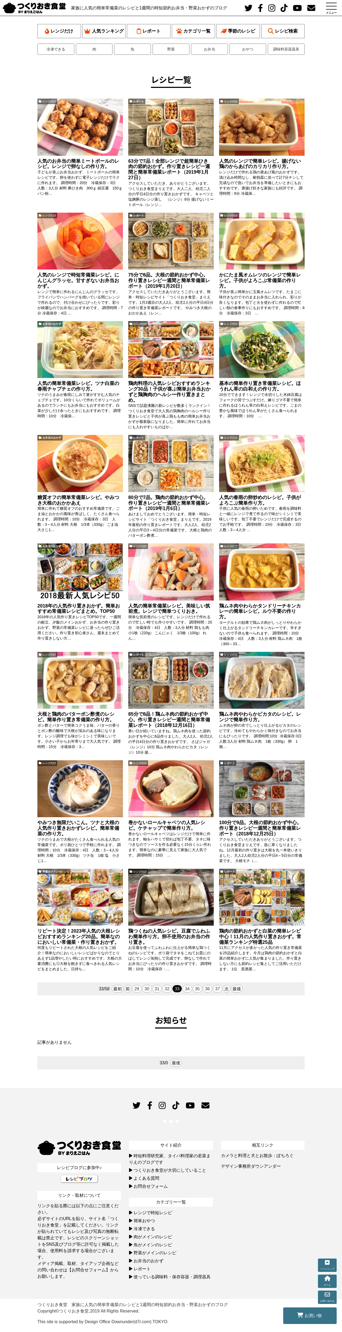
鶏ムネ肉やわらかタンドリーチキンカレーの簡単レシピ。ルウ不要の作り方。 (260, 611)
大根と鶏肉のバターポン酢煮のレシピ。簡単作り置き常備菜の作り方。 (75, 716)
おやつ (247, 49)
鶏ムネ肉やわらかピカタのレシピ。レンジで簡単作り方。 (260, 716)
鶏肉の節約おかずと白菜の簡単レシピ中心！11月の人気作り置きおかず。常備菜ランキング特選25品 (260, 936)
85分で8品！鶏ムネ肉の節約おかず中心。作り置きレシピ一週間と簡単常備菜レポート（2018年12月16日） (169, 719)
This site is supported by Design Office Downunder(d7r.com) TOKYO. (103, 1321)
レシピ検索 (283, 31)
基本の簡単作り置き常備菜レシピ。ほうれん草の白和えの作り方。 (260, 386)
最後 (236, 989)
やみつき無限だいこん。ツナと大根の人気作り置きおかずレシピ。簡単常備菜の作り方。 (78, 828)
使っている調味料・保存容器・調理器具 (172, 1277)
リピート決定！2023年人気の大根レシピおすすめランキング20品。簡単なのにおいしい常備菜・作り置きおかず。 (78, 936)
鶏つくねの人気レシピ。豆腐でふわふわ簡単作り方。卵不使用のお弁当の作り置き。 (169, 936)
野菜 (171, 49)
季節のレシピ (238, 31)
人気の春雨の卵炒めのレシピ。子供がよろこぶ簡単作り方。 (260, 500)
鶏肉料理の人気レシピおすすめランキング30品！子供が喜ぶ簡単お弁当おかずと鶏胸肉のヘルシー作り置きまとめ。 (169, 392)
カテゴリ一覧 (193, 31)
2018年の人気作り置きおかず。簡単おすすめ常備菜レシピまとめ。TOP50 (78, 608)
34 (187, 989)
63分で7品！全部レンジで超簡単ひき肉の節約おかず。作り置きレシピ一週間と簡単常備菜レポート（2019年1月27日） (169, 169)
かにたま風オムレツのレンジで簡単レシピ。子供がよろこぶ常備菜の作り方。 (260, 280)
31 (157, 989)
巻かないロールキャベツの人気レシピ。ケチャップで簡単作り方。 (166, 825)
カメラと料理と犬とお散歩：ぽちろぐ (257, 1155)
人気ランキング (104, 31)
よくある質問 (146, 1178)
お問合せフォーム (151, 1186)
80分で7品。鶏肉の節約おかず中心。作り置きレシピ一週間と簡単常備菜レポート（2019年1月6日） (169, 503)
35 (197, 989)
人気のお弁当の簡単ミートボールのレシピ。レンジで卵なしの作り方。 (78, 163)
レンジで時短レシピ (153, 1212)
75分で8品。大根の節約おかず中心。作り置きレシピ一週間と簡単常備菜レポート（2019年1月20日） (169, 280)
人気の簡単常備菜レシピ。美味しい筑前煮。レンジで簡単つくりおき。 (169, 608)
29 (136, 989)
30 (147, 989)
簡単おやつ (144, 1220)
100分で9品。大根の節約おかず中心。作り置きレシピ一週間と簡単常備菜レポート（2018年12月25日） (260, 828)
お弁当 (209, 49)
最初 (117, 989)
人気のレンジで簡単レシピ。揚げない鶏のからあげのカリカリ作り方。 (260, 163)
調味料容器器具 (286, 49)
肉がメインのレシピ (153, 1236)
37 (217, 989)
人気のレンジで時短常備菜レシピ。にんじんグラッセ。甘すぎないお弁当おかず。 (78, 280)
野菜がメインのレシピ (55, 871)
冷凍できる (55, 49)
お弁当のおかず (51, 323)
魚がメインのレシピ (153, 1245)
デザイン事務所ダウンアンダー (251, 1166)
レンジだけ (59, 31)
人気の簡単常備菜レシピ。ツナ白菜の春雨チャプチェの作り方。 (78, 386)
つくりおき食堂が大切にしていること (170, 1170)
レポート (149, 31)
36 (207, 989)
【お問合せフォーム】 (88, 1270)
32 (167, 989)
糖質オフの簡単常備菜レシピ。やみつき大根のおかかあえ (78, 500)
